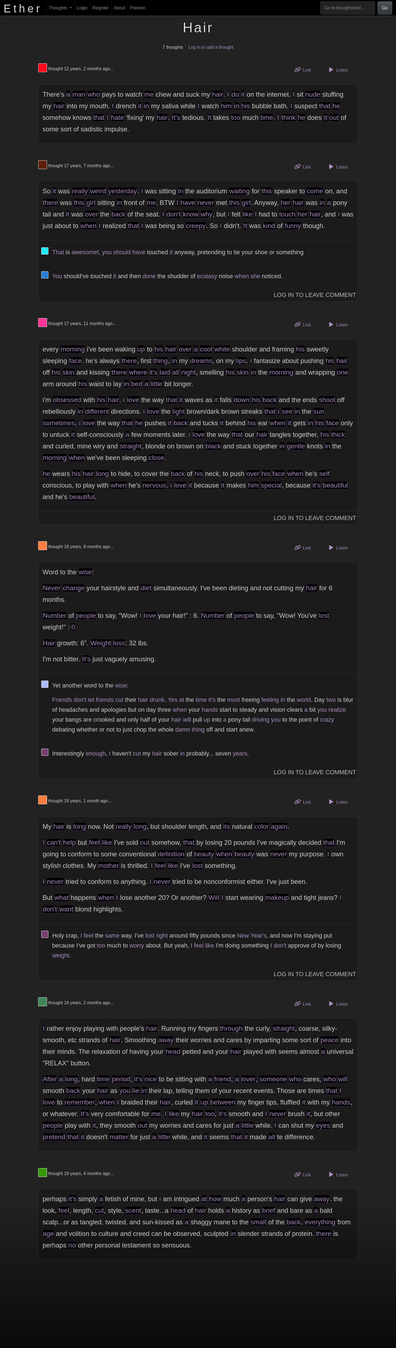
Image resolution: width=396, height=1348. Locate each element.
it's (153, 372)
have (188, 202)
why (207, 214)
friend (222, 1079)
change (73, 588)
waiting (239, 191)
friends (105, 699)
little (157, 384)
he (336, 106)
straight (131, 446)
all (175, 372)
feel (94, 842)
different (97, 411)
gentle (296, 446)
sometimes (59, 423)
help (69, 842)
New (243, 935)
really (80, 191)
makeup (277, 897)
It (209, 117)
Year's (259, 935)
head (173, 1051)
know (190, 214)
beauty (204, 854)
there (50, 202)
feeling (270, 699)
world (304, 699)
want (66, 909)
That (58, 252)
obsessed (67, 400)
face (75, 360)
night (188, 372)
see (287, 411)
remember (80, 1102)
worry (137, 945)
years (240, 753)
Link (305, 69)
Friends (62, 699)
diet (146, 588)
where (138, 372)
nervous (154, 485)
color (261, 826)
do (235, 94)
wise (85, 572)
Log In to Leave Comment (315, 294)
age (48, 1233)
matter (118, 1137)
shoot (327, 400)
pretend (54, 1137)
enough (96, 753)
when (88, 225)
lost (324, 615)
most (233, 699)
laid (165, 372)
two (331, 699)
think (289, 117)
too (235, 117)
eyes (323, 1125)
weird (98, 191)
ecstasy (207, 276)
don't (173, 214)
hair (217, 94)
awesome (84, 252)
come (315, 191)
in (146, 106)
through (231, 1028)
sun (318, 411)
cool (206, 349)
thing (160, 360)
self (324, 473)
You (57, 276)
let (91, 699)
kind (269, 225)
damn (182, 729)
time (267, 117)
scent (133, 1210)
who (94, 94)
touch (287, 214)
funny (293, 225)
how (215, 1199)
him (226, 106)
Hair (49, 643)
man (79, 94)
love (133, 400)
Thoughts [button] (58, 8)
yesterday (122, 191)
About (119, 8)
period (121, 1079)
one (342, 372)
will (187, 719)
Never (52, 588)
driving (261, 719)
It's (176, 117)
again (279, 826)
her (285, 202)
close (156, 457)
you (107, 252)
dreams (201, 360)
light (179, 411)
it (242, 94)
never (205, 202)
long (102, 473)
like (247, 214)
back (118, 214)
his (245, 106)
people (86, 615)
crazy (327, 719)
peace (329, 1040)
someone (273, 1079)
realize (337, 709)
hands (210, 709)
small (258, 1222)
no (72, 1245)
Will (213, 897)
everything (320, 1222)
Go (385, 8)
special (271, 485)
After (50, 1079)
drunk (157, 699)
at (181, 699)
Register (100, 8)
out (334, 117)
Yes (172, 699)
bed (136, 384)
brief (268, 1210)
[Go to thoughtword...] (347, 8)
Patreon (137, 8)
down (241, 400)
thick (338, 434)
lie (136, 1090)
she (255, 276)
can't (54, 842)
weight (60, 955)
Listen (337, 69)
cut (119, 699)
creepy (196, 225)
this (267, 191)
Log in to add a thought (210, 47)
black (213, 446)
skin (69, 372)
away (166, 1040)
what (61, 897)
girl (90, 202)
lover (248, 1079)
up (141, 349)
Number (54, 615)
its (226, 826)
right (162, 935)
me (148, 94)
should (122, 252)
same (112, 935)
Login (82, 8)
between (222, 1102)
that (324, 106)
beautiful (335, 485)
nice (151, 1079)
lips (241, 360)
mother (108, 865)
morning (73, 349)
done (149, 276)
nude (313, 94)
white (222, 349)
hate (117, 117)
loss (119, 643)
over (91, 214)
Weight (100, 643)
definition (171, 854)
